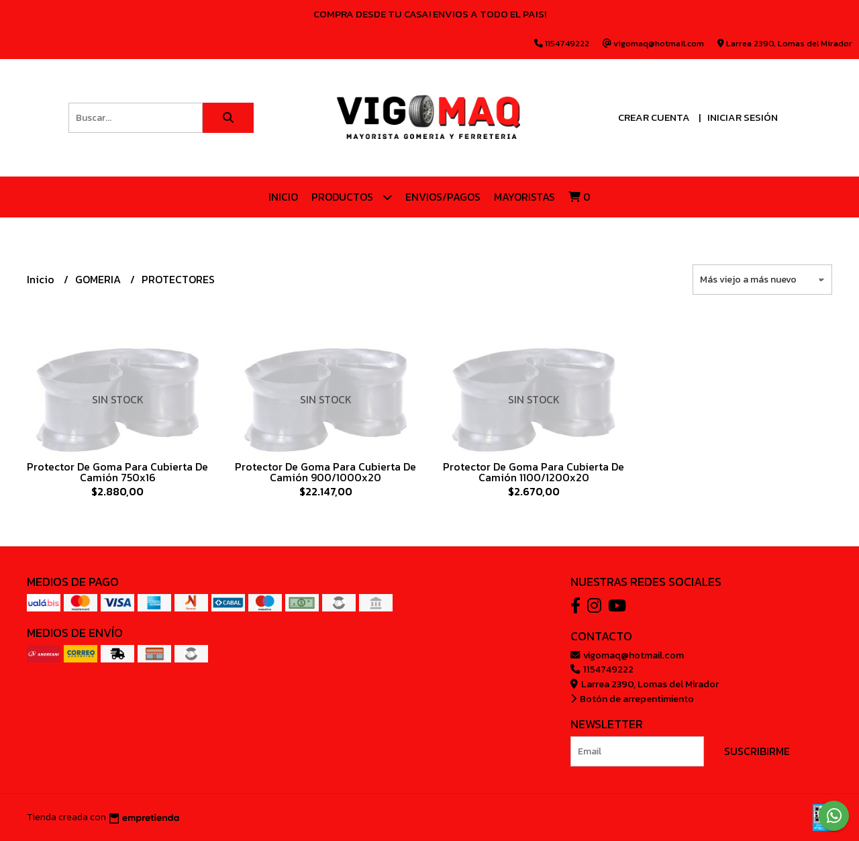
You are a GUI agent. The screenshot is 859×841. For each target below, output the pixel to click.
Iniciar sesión (742, 117)
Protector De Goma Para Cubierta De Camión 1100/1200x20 (533, 471)
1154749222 (602, 669)
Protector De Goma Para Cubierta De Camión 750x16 (117, 471)
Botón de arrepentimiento (632, 698)
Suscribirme (757, 751)
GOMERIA (99, 279)
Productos (351, 197)
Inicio (283, 197)
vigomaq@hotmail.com (627, 655)
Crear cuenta (654, 117)
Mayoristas (524, 197)
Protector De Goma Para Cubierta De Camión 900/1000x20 (325, 471)
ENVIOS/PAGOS (443, 197)
